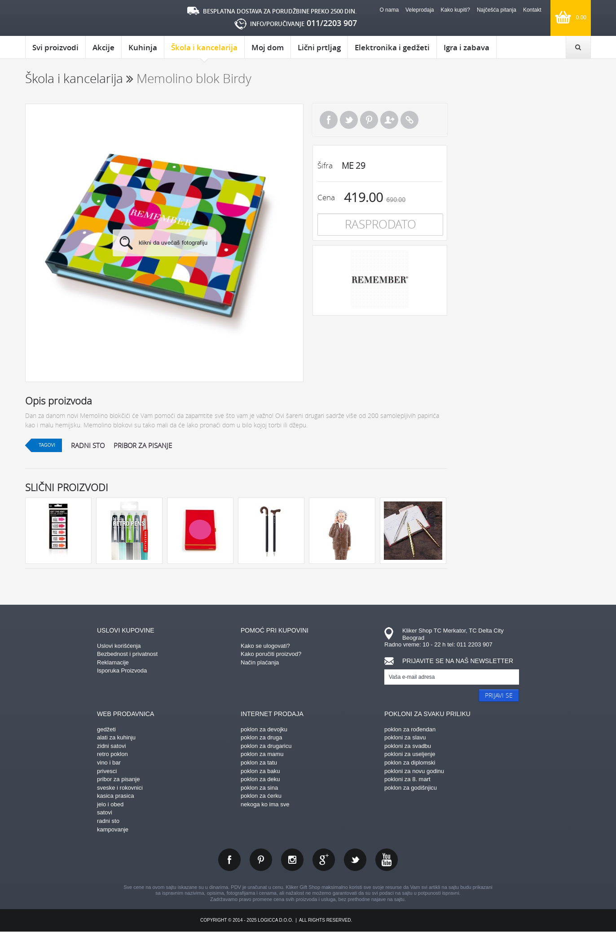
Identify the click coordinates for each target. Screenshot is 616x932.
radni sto (88, 445)
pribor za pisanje (143, 445)
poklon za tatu (259, 762)
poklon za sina (259, 787)
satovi (104, 812)
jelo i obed (110, 804)
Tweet (349, 120)
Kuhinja (142, 47)
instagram (292, 859)
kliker (63, 18)
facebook (229, 859)
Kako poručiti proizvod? (271, 654)
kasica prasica (115, 795)
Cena (326, 197)
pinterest (261, 859)
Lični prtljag (319, 47)
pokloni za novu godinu (414, 771)
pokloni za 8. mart (407, 779)
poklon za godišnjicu (410, 787)
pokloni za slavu (405, 737)
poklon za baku (260, 771)
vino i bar (109, 762)
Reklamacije (113, 662)
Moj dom (267, 47)
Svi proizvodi (55, 47)
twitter (355, 859)
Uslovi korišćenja (119, 645)
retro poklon (112, 754)
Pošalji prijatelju (389, 120)
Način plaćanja (260, 662)
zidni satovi (111, 746)
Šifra (325, 165)
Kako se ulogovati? (265, 645)
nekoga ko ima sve (265, 804)
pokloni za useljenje (409, 754)
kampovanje (112, 829)
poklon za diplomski (409, 762)
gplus (323, 859)
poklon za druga (261, 737)
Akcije (103, 47)
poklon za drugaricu (266, 746)
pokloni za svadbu (407, 746)
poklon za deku (260, 779)
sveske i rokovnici (120, 787)
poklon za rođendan (410, 729)
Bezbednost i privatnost (127, 654)
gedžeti (106, 729)
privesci (107, 771)
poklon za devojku (264, 729)
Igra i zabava (466, 47)
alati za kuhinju (116, 737)
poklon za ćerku (261, 795)
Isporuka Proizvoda (122, 670)
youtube (386, 859)
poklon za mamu (262, 754)
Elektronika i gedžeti (392, 47)
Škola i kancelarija (204, 50)
